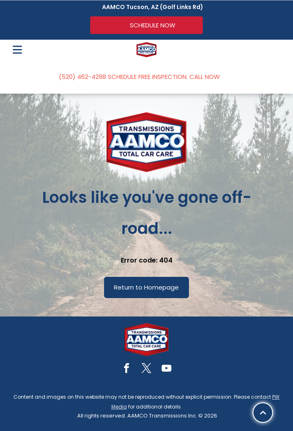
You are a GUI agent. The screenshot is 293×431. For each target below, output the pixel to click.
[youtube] (166, 369)
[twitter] (146, 369)
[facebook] (126, 369)
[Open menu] (17, 50)
